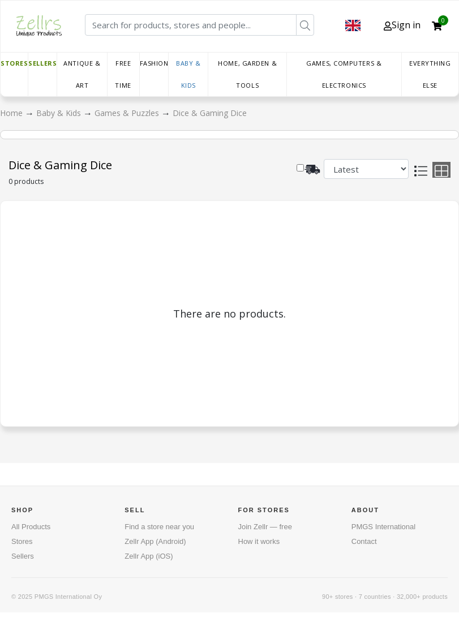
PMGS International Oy (68, 596)
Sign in (402, 25)
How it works (259, 541)
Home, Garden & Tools (247, 74)
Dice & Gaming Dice (210, 113)
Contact (364, 541)
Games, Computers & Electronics (343, 74)
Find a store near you (159, 526)
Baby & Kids (188, 74)
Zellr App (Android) (155, 541)
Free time (123, 74)
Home (12, 113)
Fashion (154, 63)
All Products (30, 526)
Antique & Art (81, 74)
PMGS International (383, 526)
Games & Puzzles (128, 113)
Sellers (42, 63)
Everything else (430, 74)
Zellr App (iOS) (149, 556)
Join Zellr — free (265, 526)
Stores (14, 63)
